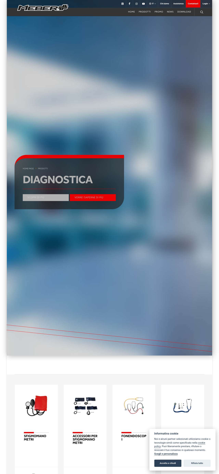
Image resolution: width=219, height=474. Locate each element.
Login (206, 3)
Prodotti (43, 168)
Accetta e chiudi (168, 463)
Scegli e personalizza (166, 453)
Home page (28, 168)
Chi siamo (164, 3)
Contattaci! (193, 3)
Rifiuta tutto (197, 463)
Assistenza (178, 3)
